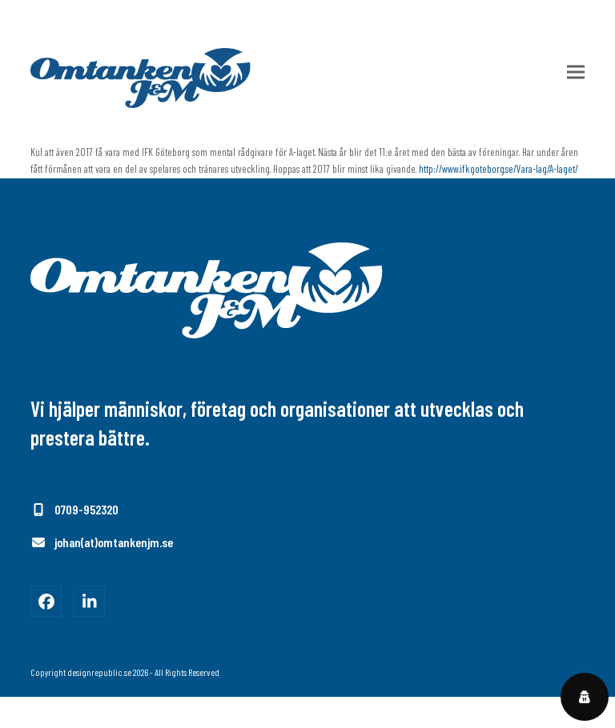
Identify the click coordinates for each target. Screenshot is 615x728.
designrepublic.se (99, 672)
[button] (576, 72)
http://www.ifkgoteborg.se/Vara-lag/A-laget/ (498, 168)
